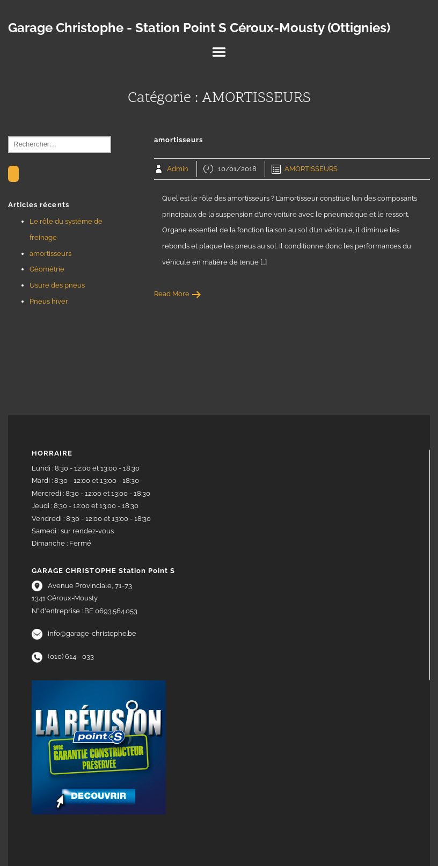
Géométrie (47, 269)
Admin (177, 169)
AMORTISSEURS (311, 169)
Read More (178, 294)
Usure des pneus (57, 285)
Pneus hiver (49, 301)
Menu (219, 52)
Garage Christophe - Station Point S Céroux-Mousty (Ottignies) (199, 27)
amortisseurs (50, 253)
